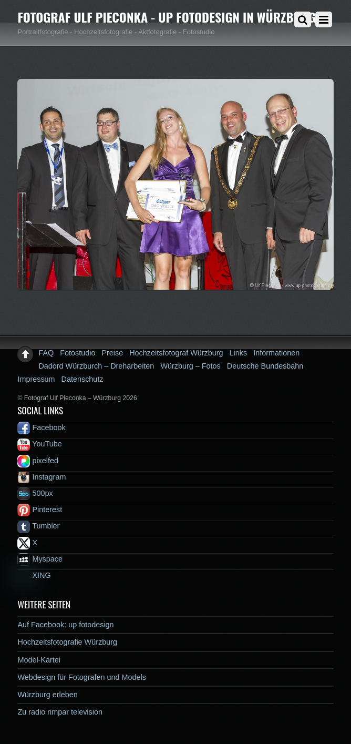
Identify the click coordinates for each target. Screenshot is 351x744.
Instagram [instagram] (41, 477)
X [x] (27, 542)
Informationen (276, 353)
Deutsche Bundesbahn (265, 366)
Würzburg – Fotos (190, 366)
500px (35, 493)
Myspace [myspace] (40, 559)
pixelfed (37, 460)
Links (238, 353)
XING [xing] (33, 575)
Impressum (36, 379)
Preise (112, 353)
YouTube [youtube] (39, 444)
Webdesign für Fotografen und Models (81, 677)
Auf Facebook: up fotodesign (65, 624)
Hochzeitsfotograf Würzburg (176, 353)
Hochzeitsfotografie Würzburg (67, 642)
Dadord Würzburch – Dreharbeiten (96, 366)
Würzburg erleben (47, 694)
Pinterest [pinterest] (39, 509)
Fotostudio (77, 353)
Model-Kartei (38, 660)
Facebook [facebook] (41, 427)
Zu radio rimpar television (59, 712)
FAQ (46, 353)
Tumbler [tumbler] (38, 526)
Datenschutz (82, 379)
